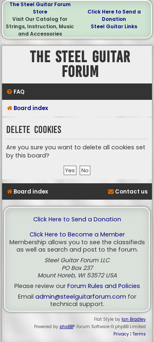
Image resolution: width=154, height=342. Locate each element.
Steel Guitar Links (114, 26)
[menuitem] (15, 92)
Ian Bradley (134, 319)
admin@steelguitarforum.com (80, 297)
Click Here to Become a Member (77, 235)
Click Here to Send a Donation (114, 15)
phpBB (66, 327)
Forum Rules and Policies (103, 286)
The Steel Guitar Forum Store (40, 8)
